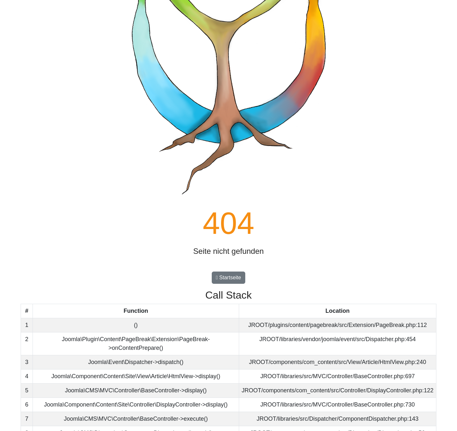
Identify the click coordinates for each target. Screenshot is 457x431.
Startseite (228, 277)
